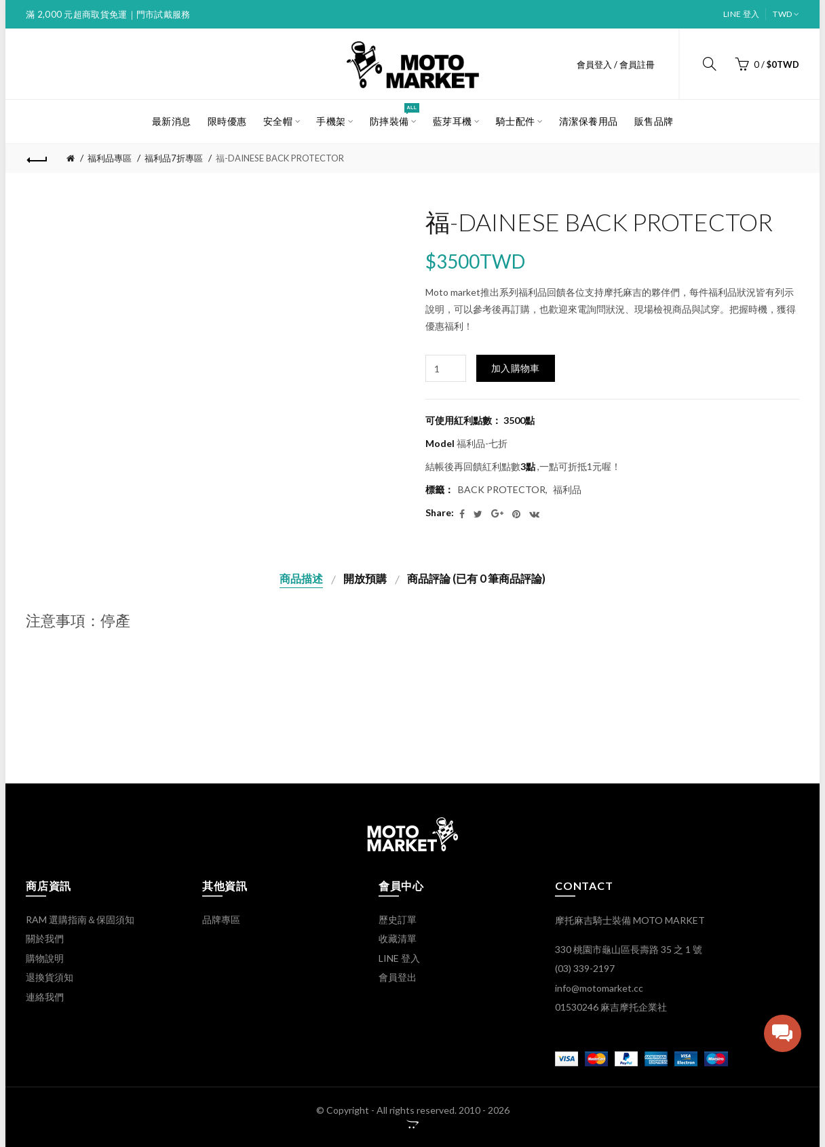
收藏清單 (398, 938)
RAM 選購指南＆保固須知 (80, 919)
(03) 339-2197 (585, 968)
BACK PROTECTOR (501, 489)
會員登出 (398, 977)
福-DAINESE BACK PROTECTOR (280, 158)
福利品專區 (110, 158)
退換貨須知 (49, 977)
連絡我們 (45, 997)
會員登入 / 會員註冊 (616, 64)
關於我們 (45, 938)
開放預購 (365, 578)
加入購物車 (515, 368)
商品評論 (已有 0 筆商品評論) (476, 578)
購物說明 (45, 958)
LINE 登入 (741, 14)
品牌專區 (221, 919)
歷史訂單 (398, 919)
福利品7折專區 (174, 158)
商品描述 (301, 578)
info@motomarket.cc (599, 988)
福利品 (567, 489)
